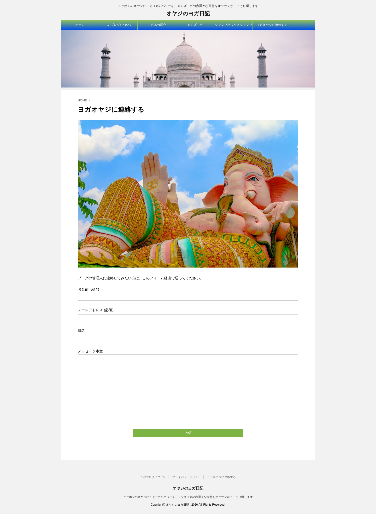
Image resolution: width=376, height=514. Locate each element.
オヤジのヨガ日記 (188, 14)
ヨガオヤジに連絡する (272, 25)
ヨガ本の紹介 (156, 25)
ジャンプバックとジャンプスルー (233, 26)
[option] (188, 59)
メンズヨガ (195, 25)
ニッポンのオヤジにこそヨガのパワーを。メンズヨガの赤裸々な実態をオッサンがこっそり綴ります (188, 497)
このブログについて (118, 25)
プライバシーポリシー (186, 477)
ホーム (80, 25)
